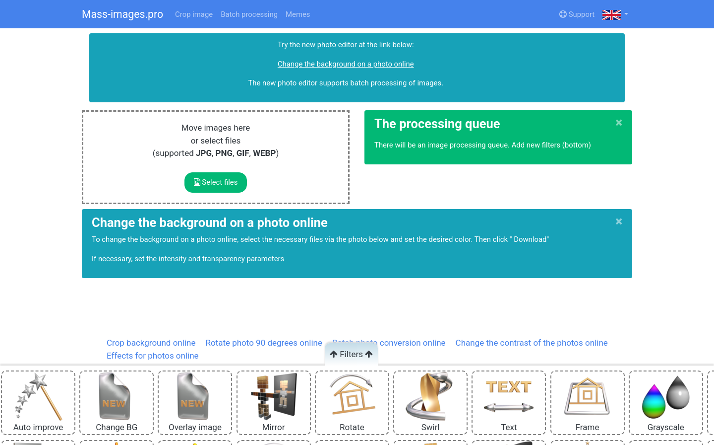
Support (577, 14)
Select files (216, 182)
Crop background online (151, 343)
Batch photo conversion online (389, 343)
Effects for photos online (153, 356)
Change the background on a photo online (346, 64)
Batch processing (249, 14)
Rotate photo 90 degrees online (263, 343)
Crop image (194, 14)
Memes (298, 14)
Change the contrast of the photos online (532, 343)
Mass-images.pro (122, 14)
